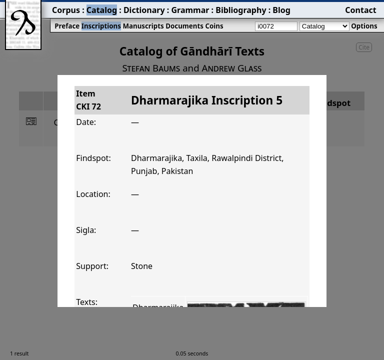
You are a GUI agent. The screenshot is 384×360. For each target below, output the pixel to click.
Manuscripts (143, 26)
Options (364, 26)
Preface (67, 26)
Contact (360, 10)
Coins (214, 26)
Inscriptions (101, 26)
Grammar (190, 10)
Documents (185, 26)
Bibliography (241, 10)
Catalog (101, 10)
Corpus (66, 10)
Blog (281, 10)
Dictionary (144, 10)
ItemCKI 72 (88, 100)
